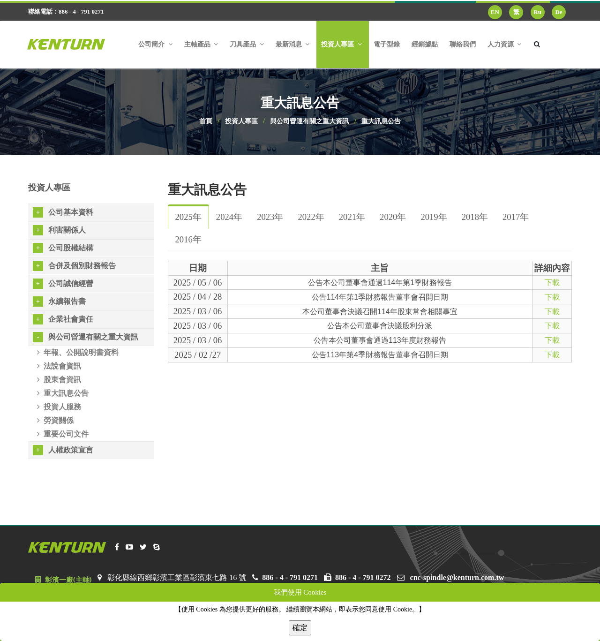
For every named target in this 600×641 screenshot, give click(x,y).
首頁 (205, 121)
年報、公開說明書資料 (78, 352)
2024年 (229, 217)
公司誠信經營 (63, 284)
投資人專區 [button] (341, 44)
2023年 (270, 217)
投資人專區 (241, 121)
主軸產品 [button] (201, 44)
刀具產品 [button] (247, 44)
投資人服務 (59, 407)
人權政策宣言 (63, 450)
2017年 (515, 217)
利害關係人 (59, 230)
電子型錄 (387, 44)
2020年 (393, 217)
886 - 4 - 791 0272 (363, 577)
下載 (552, 283)
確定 (300, 628)
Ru (537, 11)
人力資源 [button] (505, 44)
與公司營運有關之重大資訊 (309, 121)
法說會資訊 (59, 366)
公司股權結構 (63, 248)
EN (495, 11)
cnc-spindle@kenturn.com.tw (457, 577)
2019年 (433, 217)
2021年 (352, 217)
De (558, 11)
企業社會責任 (63, 319)
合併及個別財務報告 (74, 266)
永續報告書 (59, 301)
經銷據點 (425, 44)
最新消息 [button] (293, 44)
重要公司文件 (63, 434)
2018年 (475, 217)
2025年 (188, 217)
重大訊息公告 (381, 121)
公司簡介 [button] (155, 44)
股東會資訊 (59, 380)
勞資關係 (55, 420)
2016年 (188, 239)
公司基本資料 (63, 212)
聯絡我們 (463, 44)
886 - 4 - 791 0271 (290, 577)
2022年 (311, 217)
